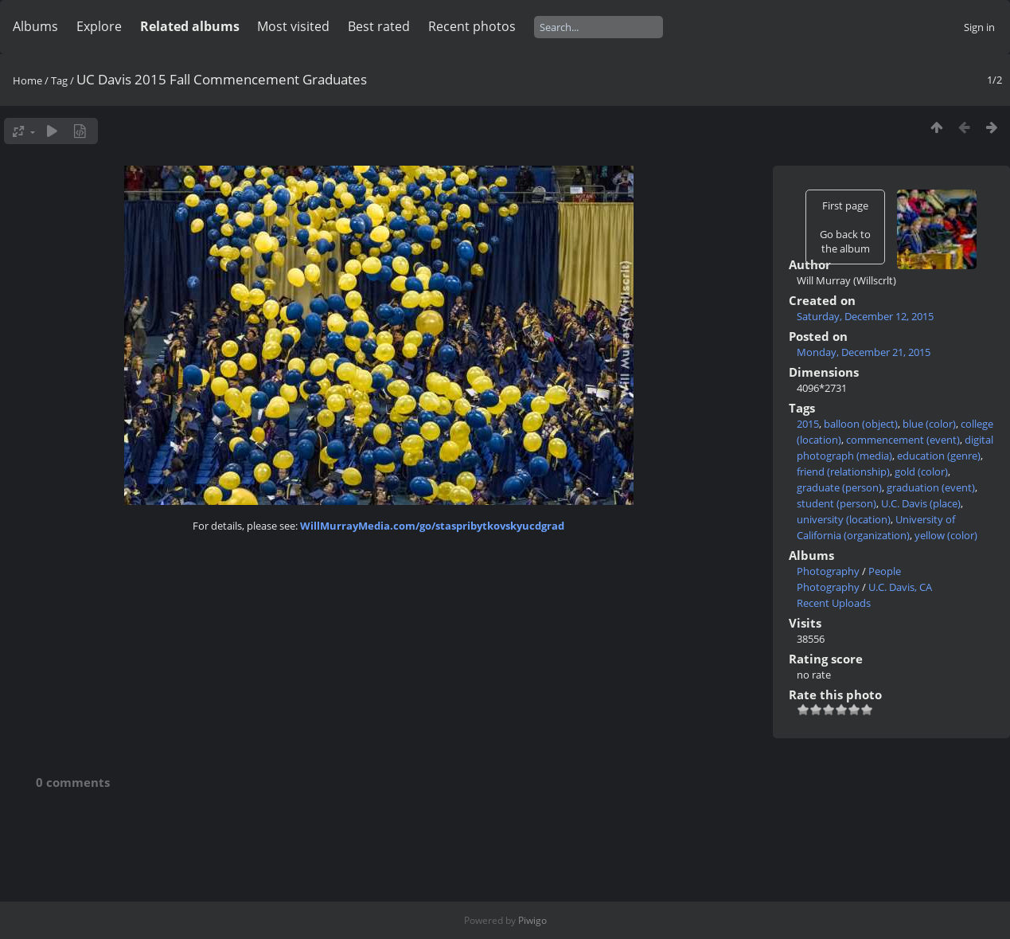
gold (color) (921, 471)
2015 (808, 424)
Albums (35, 26)
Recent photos (472, 26)
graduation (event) (931, 487)
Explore (99, 26)
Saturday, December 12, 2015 (865, 316)
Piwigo (532, 920)
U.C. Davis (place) (921, 503)
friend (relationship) (843, 471)
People (884, 571)
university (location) (844, 519)
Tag (59, 80)
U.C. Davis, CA (900, 587)
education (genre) (939, 455)
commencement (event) (903, 439)
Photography (828, 571)
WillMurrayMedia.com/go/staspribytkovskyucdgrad (432, 525)
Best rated (379, 26)
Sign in (979, 27)
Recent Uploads (834, 603)
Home (27, 80)
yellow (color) (945, 535)
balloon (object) (861, 424)
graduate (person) (839, 487)
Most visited (293, 26)
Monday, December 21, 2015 (863, 352)
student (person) (836, 503)
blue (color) (929, 424)
